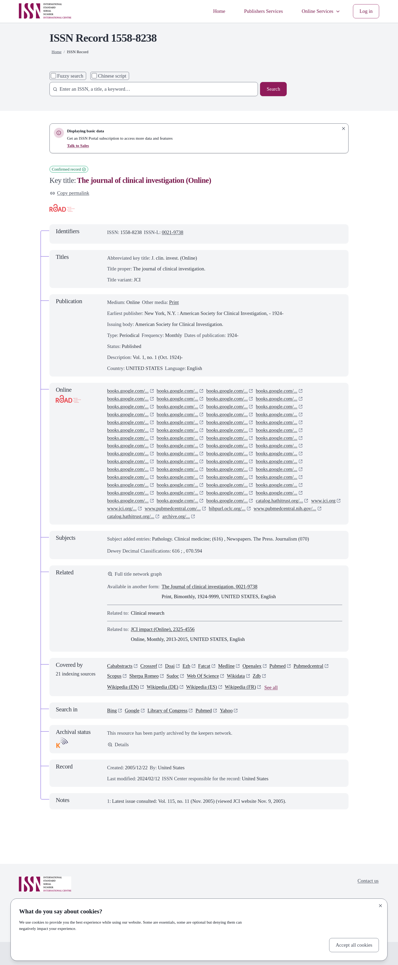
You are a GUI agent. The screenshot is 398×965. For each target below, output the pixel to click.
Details (118, 744)
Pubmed (277, 666)
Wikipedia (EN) (123, 687)
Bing (112, 710)
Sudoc (173, 676)
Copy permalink (69, 193)
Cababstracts (119, 666)
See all (271, 687)
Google (132, 710)
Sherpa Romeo (144, 676)
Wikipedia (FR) (240, 687)
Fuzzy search (70, 76)
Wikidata (236, 676)
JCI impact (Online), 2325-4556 (163, 629)
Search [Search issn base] (273, 89)
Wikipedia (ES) (201, 687)
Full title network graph (135, 574)
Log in (366, 11)
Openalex (252, 666)
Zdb (257, 676)
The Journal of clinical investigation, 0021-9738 (209, 586)
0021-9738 (172, 232)
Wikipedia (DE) (162, 687)
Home (219, 11)
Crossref (148, 666)
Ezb (186, 666)
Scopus (114, 676)
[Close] (380, 905)
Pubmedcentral (308, 666)
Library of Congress (167, 710)
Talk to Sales (78, 145)
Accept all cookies (354, 945)
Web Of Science (203, 676)
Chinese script (112, 76)
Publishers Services (263, 11)
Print (174, 302)
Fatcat (204, 666)
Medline (226, 666)
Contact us (368, 881)
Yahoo (226, 710)
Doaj (170, 666)
